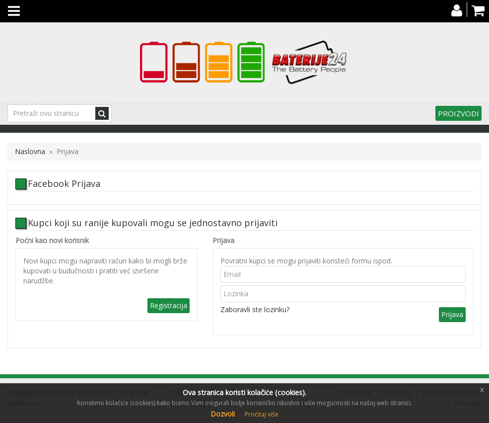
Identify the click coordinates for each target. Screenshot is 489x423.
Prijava (223, 240)
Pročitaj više (262, 414)
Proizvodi (458, 113)
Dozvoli (222, 414)
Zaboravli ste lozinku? (254, 309)
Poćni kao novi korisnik (52, 240)
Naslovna (30, 151)
